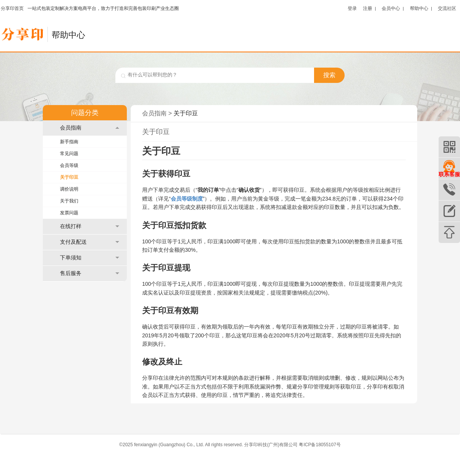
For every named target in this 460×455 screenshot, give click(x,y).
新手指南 (69, 141)
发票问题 (69, 212)
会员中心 (391, 8)
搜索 (329, 75)
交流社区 (447, 8)
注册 (367, 8)
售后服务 (89, 273)
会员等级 (69, 165)
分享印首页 (12, 8)
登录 (352, 8)
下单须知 (89, 258)
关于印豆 (69, 177)
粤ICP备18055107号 (319, 444)
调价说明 (69, 189)
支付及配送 (89, 242)
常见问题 (69, 153)
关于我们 (69, 201)
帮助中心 (419, 8)
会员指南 (89, 128)
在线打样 (89, 226)
